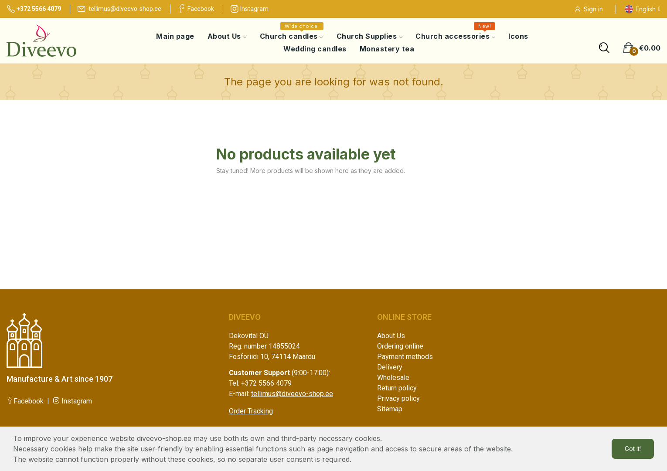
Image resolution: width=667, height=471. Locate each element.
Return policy (397, 388)
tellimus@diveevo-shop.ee (119, 8)
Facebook (195, 8)
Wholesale (393, 377)
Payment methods (405, 356)
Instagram (249, 8)
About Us (391, 336)
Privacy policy (398, 398)
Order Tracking (251, 411)
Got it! (633, 448)
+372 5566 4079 (34, 8)
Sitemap (389, 409)
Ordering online (400, 346)
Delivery (389, 367)
